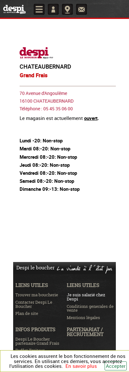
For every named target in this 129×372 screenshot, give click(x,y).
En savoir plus (81, 366)
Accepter (115, 366)
